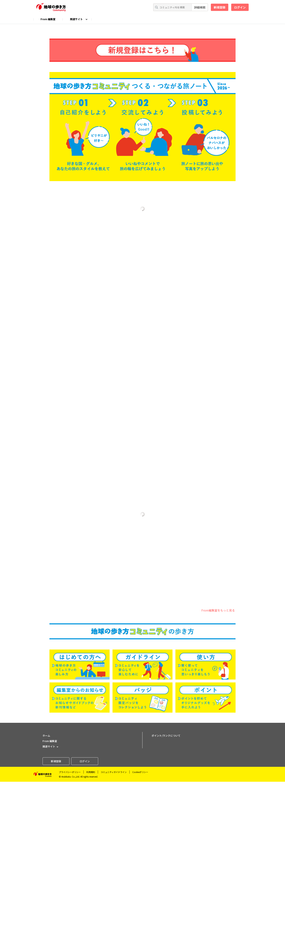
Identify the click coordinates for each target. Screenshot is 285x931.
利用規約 (90, 921)
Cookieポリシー (140, 921)
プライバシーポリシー (70, 921)
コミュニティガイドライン (114, 921)
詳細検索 (200, 7)
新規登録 (219, 7)
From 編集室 (48, 19)
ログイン (240, 7)
